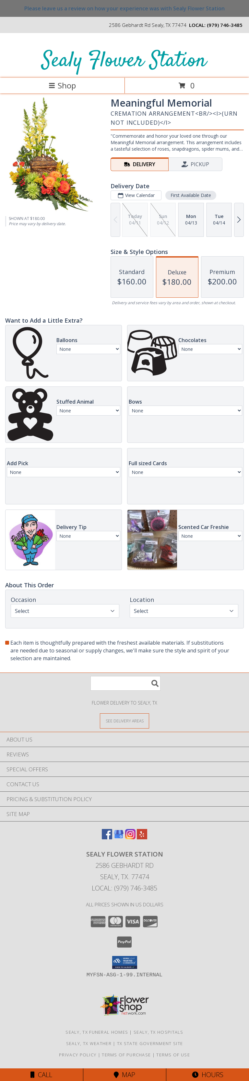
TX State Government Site (150, 1043)
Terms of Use (173, 1055)
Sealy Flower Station (124, 61)
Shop (62, 85)
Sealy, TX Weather (89, 1043)
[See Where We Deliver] (124, 721)
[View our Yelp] (142, 837)
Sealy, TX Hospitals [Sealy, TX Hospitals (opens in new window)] (159, 1032)
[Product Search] (125, 683)
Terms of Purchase (126, 1055)
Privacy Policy (77, 1055)
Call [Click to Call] (41, 1074)
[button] (124, 962)
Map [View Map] (124, 1074)
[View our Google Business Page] (118, 837)
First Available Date (191, 195)
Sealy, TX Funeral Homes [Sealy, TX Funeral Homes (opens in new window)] (96, 1032)
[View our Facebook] (107, 837)
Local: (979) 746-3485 (124, 888)
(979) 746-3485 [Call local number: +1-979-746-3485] (225, 25)
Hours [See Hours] (207, 1074)
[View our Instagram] (130, 837)
